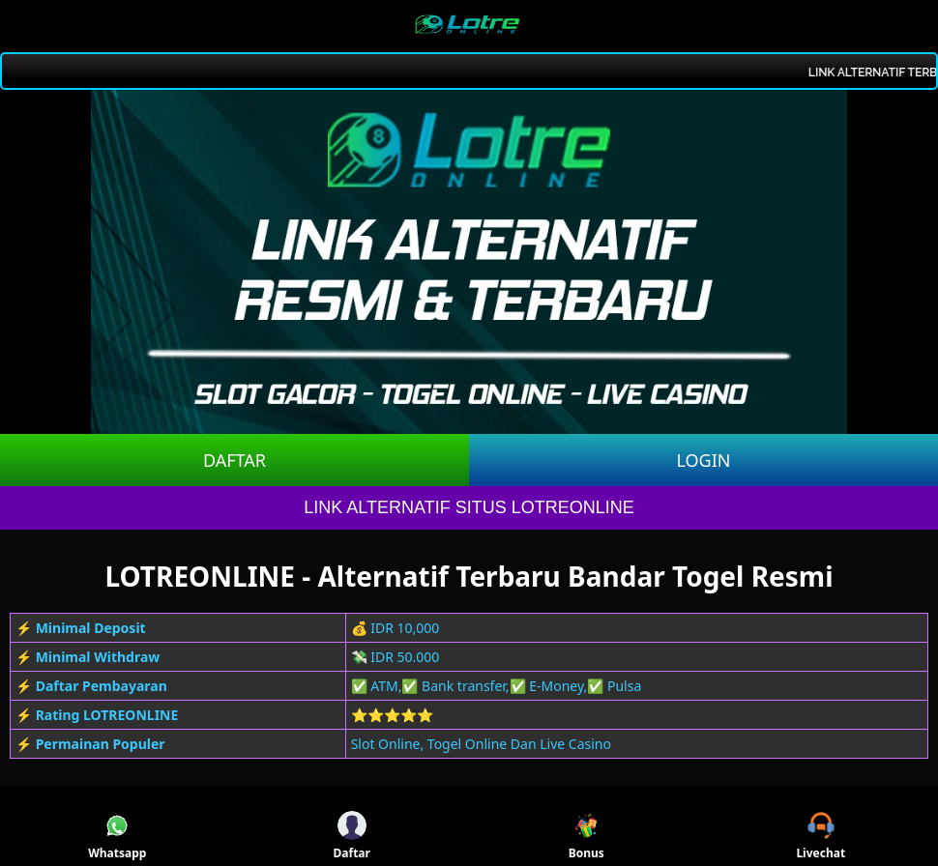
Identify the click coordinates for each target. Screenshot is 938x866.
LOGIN (703, 460)
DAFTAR (234, 460)
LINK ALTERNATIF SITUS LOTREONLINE (468, 507)
